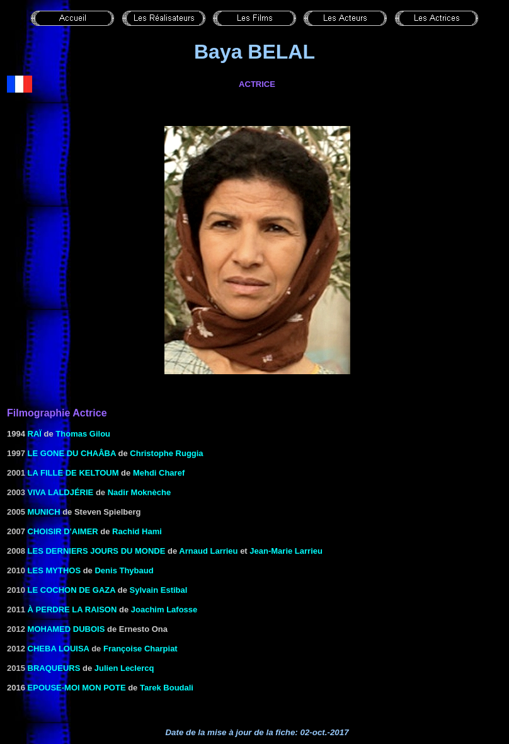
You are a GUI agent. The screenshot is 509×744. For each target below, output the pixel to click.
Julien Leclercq (124, 668)
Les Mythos (54, 570)
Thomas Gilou (82, 433)
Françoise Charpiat (140, 648)
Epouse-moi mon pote (77, 687)
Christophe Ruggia (166, 453)
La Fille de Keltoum (73, 473)
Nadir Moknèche (139, 492)
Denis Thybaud (123, 570)
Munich (44, 512)
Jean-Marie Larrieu (286, 551)
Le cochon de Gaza (72, 590)
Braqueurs (54, 668)
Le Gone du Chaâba (72, 453)
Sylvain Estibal (159, 590)
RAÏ (35, 433)
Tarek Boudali (166, 687)
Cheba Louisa (58, 648)
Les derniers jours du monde (97, 551)
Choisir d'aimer (63, 531)
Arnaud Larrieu (208, 551)
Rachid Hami (137, 531)
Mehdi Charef (159, 473)
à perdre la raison (72, 609)
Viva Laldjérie (61, 492)
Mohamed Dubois (66, 629)
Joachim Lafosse (164, 609)
